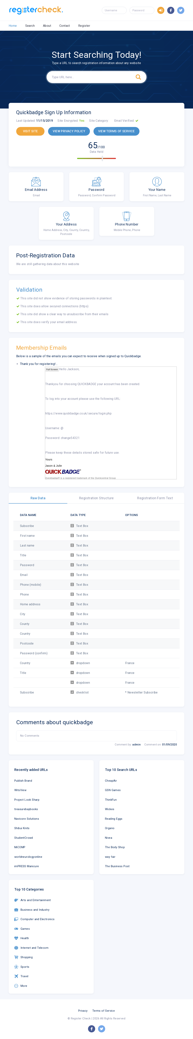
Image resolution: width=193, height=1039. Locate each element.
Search (30, 26)
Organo (109, 828)
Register (84, 26)
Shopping (23, 957)
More (20, 986)
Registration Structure (96, 498)
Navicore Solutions (26, 818)
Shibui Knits (22, 828)
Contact (64, 26)
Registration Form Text (155, 498)
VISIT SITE (30, 131)
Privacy (83, 1010)
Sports (21, 967)
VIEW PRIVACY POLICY (69, 131)
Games (22, 929)
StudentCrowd (23, 837)
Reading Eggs (114, 818)
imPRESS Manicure (26, 866)
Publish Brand (23, 780)
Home (13, 26)
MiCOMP (19, 847)
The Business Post (117, 866)
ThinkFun (111, 799)
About (47, 26)
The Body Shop (115, 847)
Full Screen (52, 369)
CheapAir (111, 780)
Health (21, 938)
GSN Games (113, 790)
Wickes (109, 809)
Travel (21, 976)
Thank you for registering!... (39, 364)
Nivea (108, 837)
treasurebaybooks (26, 809)
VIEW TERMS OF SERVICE (116, 131)
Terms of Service (103, 1010)
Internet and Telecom (31, 948)
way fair (110, 857)
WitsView (20, 790)
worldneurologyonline (28, 857)
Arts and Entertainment (32, 900)
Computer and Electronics (34, 919)
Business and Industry (31, 910)
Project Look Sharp (26, 799)
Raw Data (38, 498)
